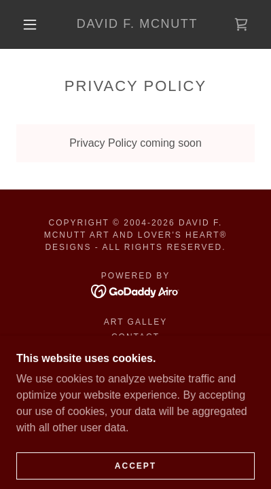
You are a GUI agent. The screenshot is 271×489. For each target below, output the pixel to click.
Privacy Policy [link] (135, 352)
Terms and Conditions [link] (135, 367)
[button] (29, 24)
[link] (137, 24)
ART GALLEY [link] (136, 322)
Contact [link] (135, 337)
